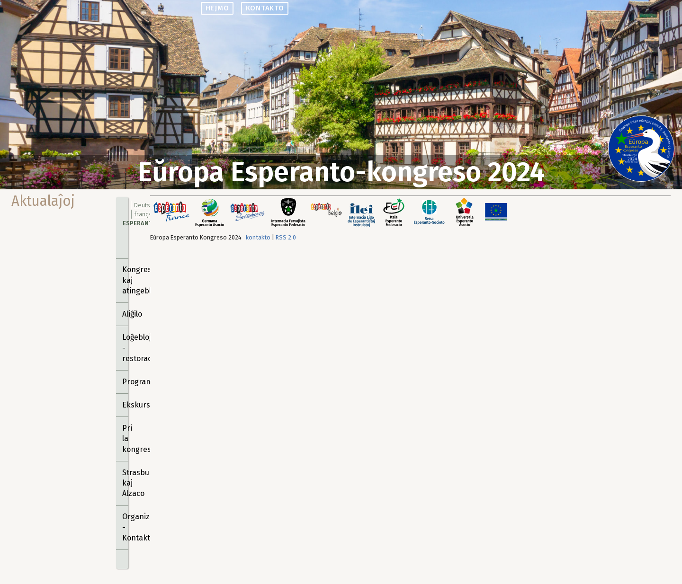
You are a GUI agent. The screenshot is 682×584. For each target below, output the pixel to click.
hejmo (217, 8)
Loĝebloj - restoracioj (125, 348)
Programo (125, 381)
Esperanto (139, 223)
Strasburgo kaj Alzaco (125, 483)
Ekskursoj (125, 404)
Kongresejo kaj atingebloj (125, 280)
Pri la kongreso (125, 439)
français (145, 214)
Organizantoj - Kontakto (125, 527)
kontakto (265, 8)
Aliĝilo (125, 314)
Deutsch (145, 205)
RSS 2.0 (286, 237)
